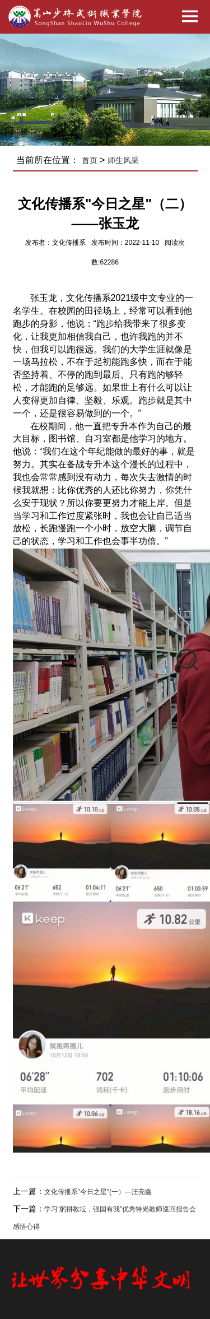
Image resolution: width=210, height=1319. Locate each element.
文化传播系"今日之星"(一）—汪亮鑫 (98, 1192)
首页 (89, 160)
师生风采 (123, 160)
